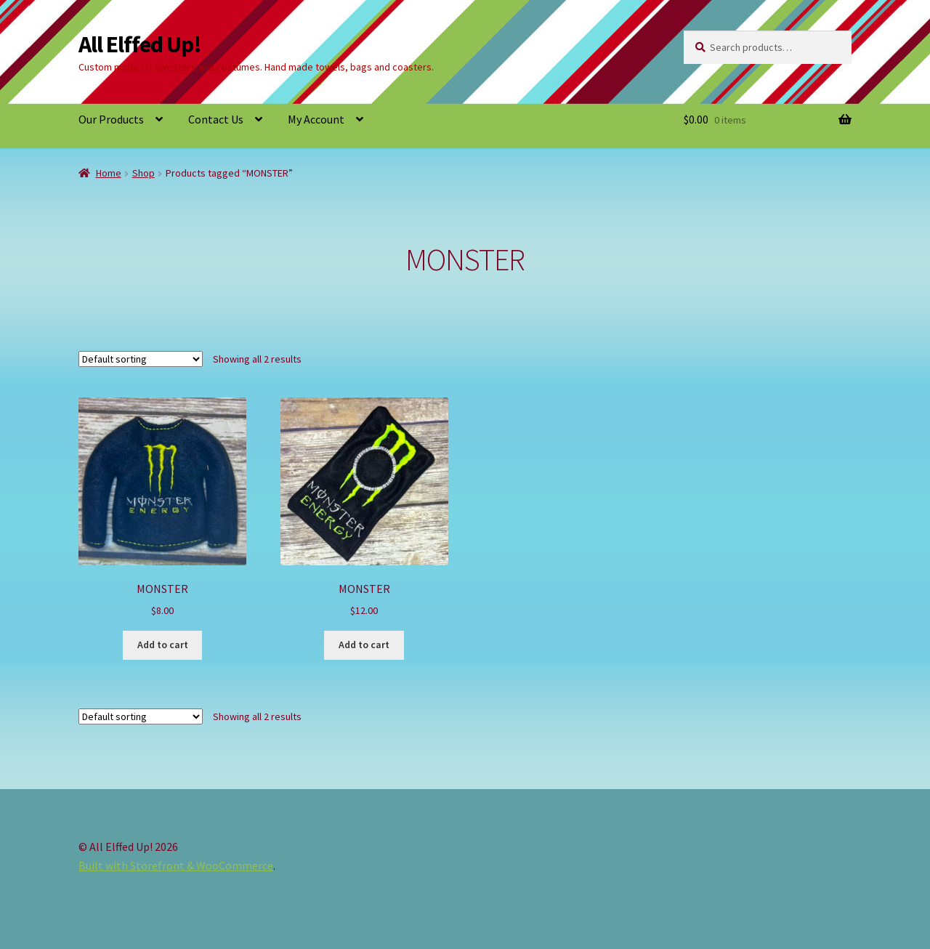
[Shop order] (140, 359)
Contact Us (215, 119)
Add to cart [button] (162, 644)
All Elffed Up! (139, 44)
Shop (143, 172)
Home (108, 172)
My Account (316, 119)
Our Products (111, 119)
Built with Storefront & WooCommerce (175, 865)
